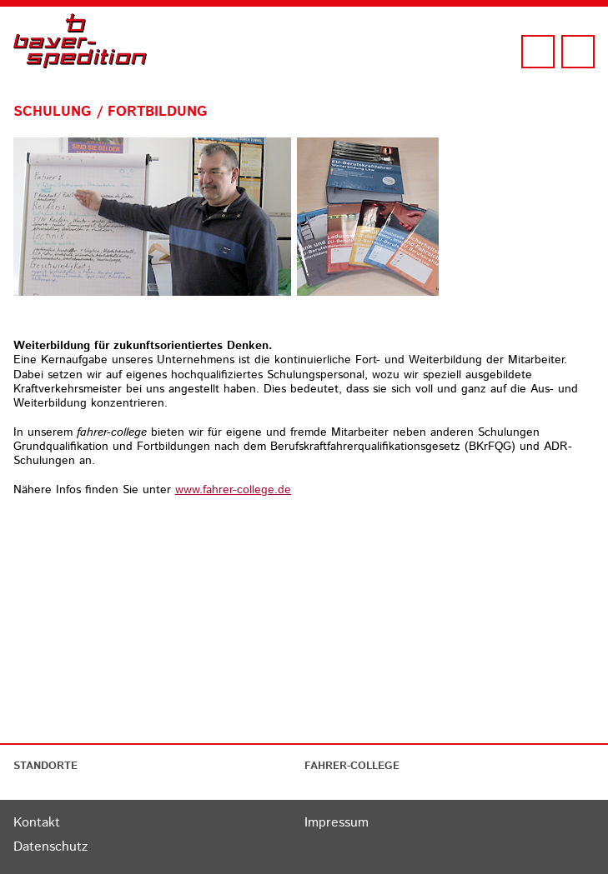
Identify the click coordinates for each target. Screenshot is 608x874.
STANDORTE (45, 766)
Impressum (336, 822)
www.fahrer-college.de (233, 490)
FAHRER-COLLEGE (351, 766)
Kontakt (36, 822)
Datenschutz (50, 847)
